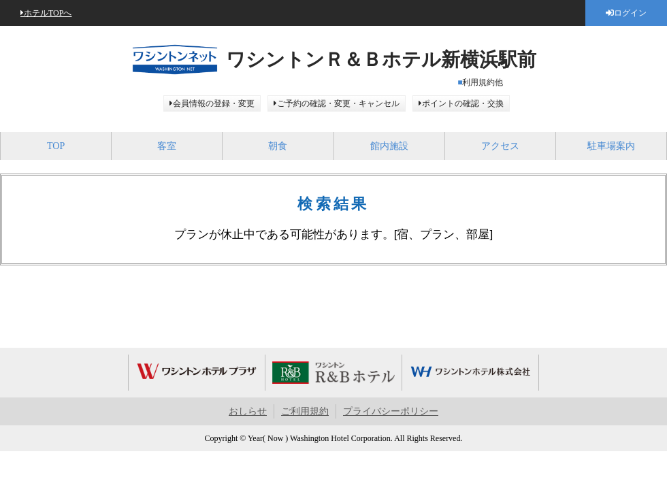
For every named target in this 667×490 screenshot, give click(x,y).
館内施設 (389, 146)
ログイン (630, 13)
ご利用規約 (305, 411)
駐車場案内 (611, 146)
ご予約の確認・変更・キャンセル (338, 103)
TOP (56, 146)
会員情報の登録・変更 (214, 103)
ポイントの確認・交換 (463, 103)
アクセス (500, 146)
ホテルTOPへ (47, 13)
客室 (166, 146)
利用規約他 (482, 82)
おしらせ (248, 411)
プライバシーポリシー (390, 411)
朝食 (277, 146)
